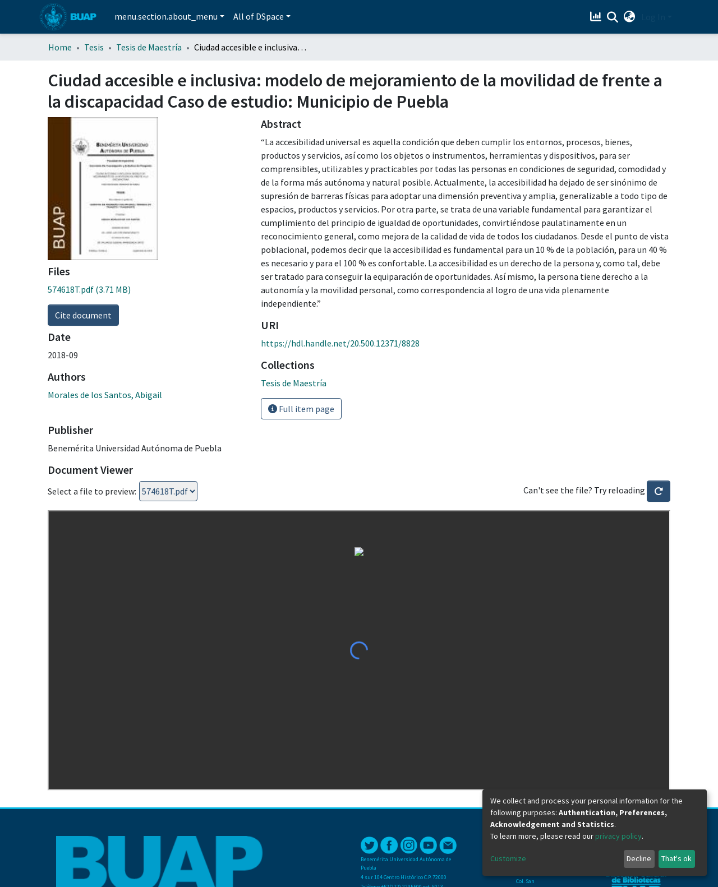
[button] (629, 17)
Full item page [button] (301, 408)
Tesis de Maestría (149, 47)
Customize (508, 858)
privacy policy (618, 836)
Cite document (83, 315)
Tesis (94, 47)
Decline (639, 858)
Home (60, 47)
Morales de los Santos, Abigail (105, 394)
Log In (653, 16)
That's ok (676, 858)
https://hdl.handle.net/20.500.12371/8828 (340, 343)
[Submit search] (612, 17)
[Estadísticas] (597, 17)
